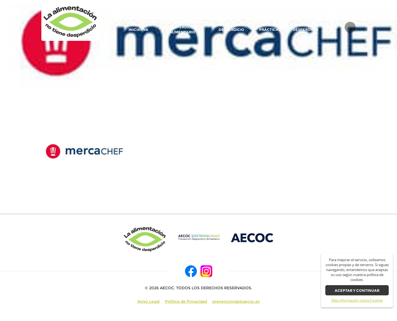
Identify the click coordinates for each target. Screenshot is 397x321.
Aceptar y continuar (357, 290)
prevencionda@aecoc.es (236, 301)
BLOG (333, 27)
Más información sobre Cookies (357, 300)
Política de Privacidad (186, 301)
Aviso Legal (149, 301)
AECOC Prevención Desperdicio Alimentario (182, 27)
